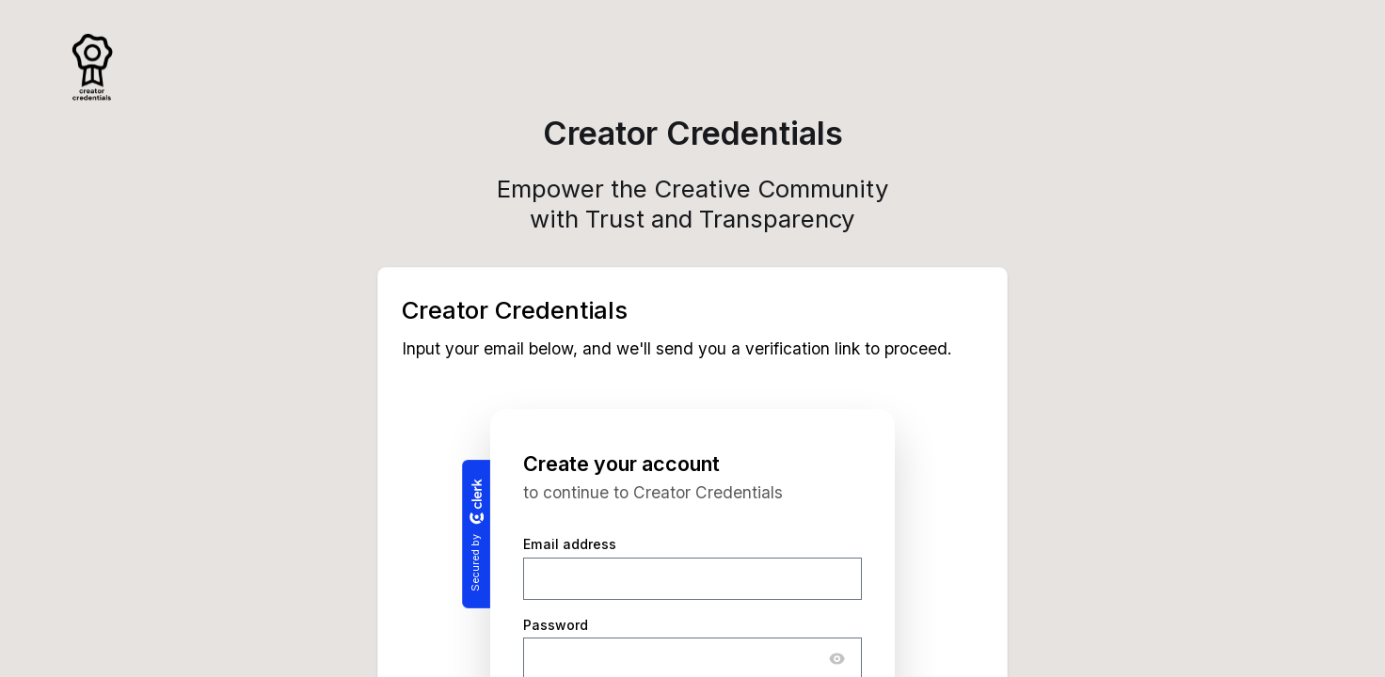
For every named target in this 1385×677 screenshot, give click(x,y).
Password (555, 625)
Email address (569, 545)
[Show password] (837, 659)
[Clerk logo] (477, 501)
